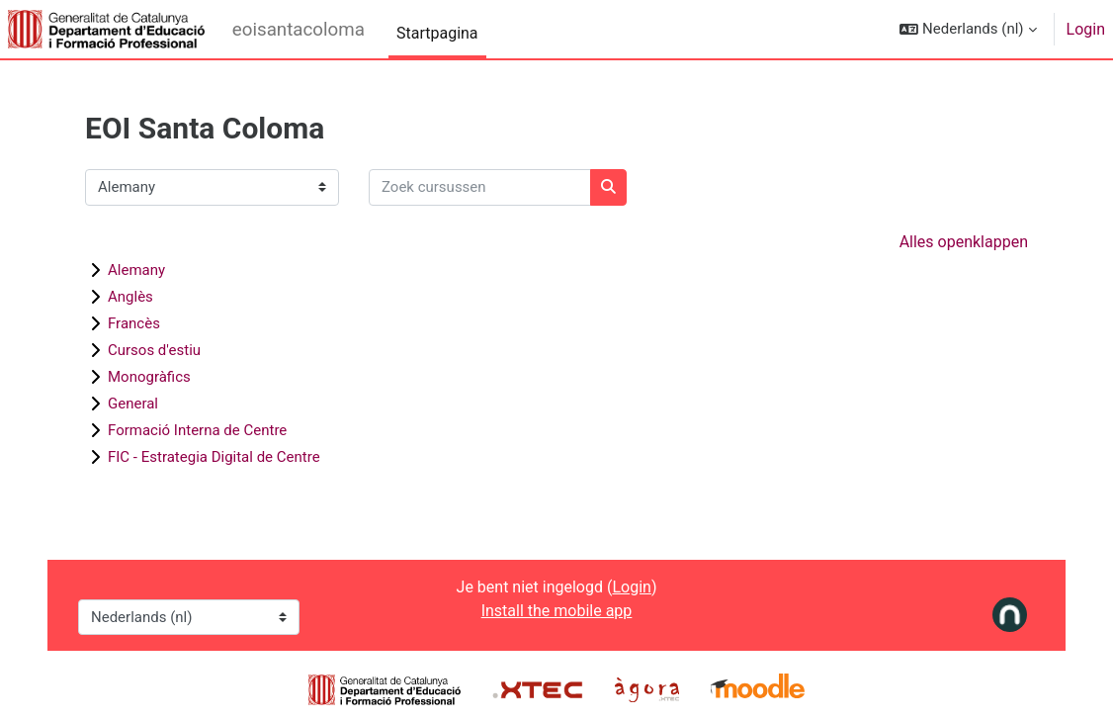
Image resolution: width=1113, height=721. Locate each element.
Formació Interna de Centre (197, 430)
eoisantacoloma (298, 30)
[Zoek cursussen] (480, 187)
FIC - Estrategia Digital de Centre (214, 457)
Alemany (136, 270)
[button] (968, 29)
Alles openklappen (963, 241)
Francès (134, 323)
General (133, 403)
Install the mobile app (557, 610)
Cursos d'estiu (154, 350)
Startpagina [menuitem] (437, 33)
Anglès (130, 297)
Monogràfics (149, 377)
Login (1086, 29)
